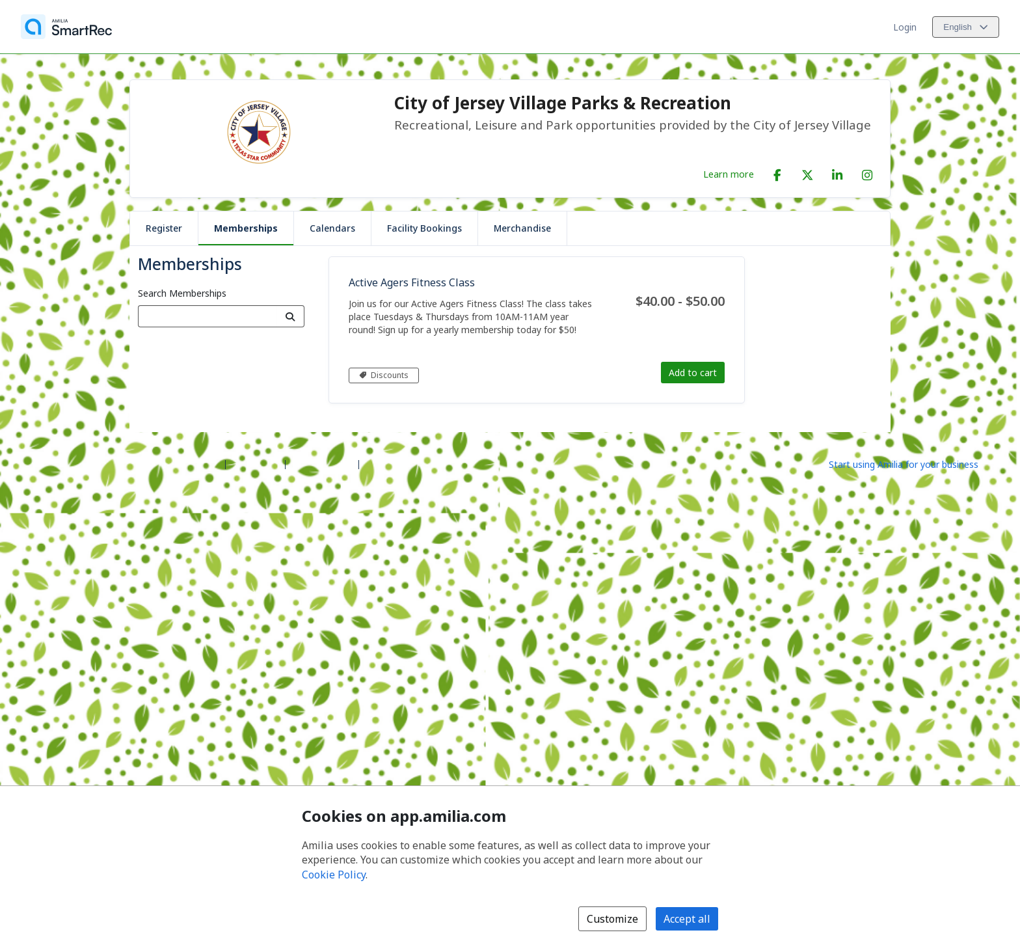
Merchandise (522, 228)
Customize (612, 919)
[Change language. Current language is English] (965, 27)
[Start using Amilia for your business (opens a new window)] (914, 463)
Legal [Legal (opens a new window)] (375, 463)
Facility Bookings (424, 228)
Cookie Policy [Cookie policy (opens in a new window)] (334, 874)
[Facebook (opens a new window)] (777, 172)
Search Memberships (182, 293)
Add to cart (693, 372)
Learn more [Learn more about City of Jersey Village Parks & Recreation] (728, 173)
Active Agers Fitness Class (412, 282)
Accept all (687, 919)
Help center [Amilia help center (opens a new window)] (255, 463)
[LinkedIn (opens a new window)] (837, 172)
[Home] (66, 26)
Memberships (246, 228)
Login (905, 27)
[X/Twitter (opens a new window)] (807, 172)
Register (164, 228)
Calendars (332, 228)
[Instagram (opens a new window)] (867, 172)
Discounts (384, 375)
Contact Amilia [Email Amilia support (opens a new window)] (322, 463)
